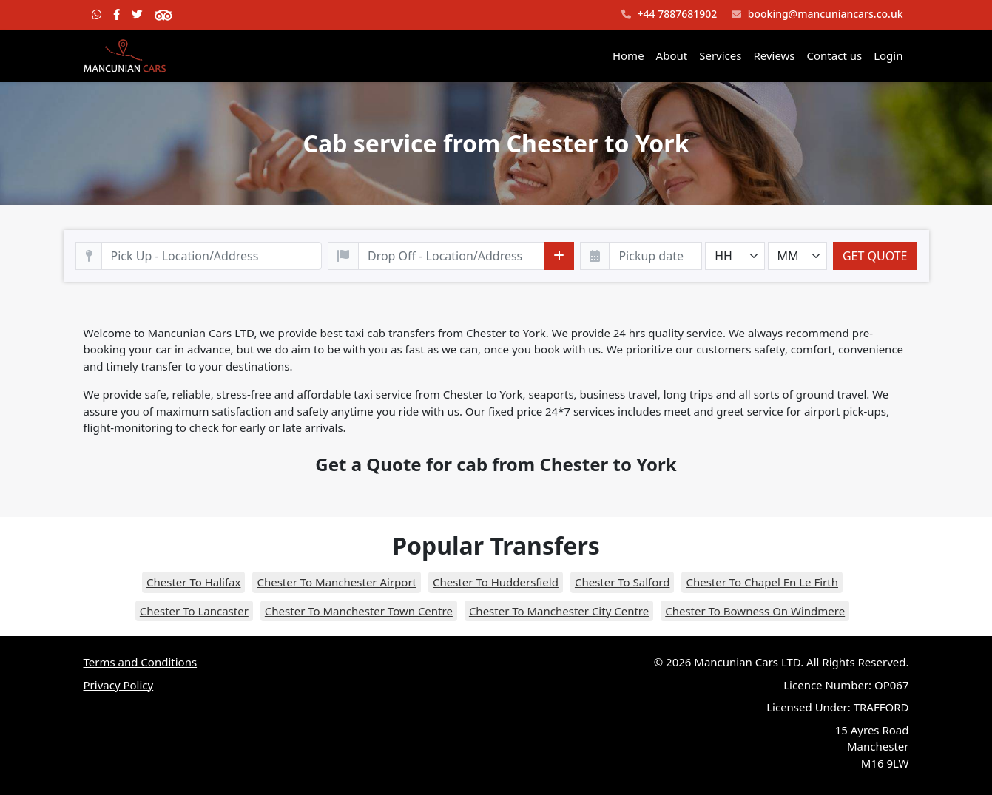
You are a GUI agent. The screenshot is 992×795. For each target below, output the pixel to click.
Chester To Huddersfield (496, 582)
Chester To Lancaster (194, 610)
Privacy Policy (119, 684)
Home (628, 55)
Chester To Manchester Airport (336, 582)
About (672, 55)
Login (888, 55)
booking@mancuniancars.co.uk (817, 14)
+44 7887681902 (669, 14)
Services (720, 55)
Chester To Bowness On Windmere (755, 610)
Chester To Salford (622, 582)
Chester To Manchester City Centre (559, 610)
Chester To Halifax (193, 582)
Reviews (773, 55)
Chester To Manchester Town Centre (359, 610)
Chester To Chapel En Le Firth (762, 582)
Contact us (835, 55)
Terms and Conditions (141, 661)
